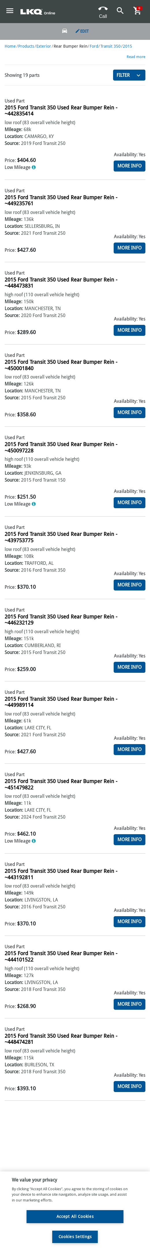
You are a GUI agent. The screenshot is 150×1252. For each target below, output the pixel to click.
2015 (127, 46)
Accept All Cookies (75, 1216)
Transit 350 (110, 46)
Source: (12, 143)
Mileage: (13, 129)
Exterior (43, 46)
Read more (136, 57)
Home (10, 46)
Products (26, 46)
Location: (14, 136)
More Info (129, 166)
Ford (94, 46)
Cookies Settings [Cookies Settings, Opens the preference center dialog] (75, 1236)
